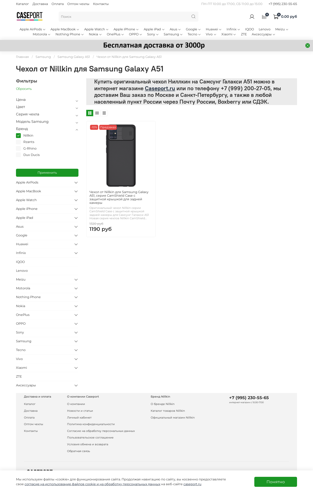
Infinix (233, 29)
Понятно (275, 481)
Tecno (194, 34)
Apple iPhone (126, 29)
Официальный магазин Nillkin (173, 417)
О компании (76, 404)
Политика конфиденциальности (91, 424)
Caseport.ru (160, 88)
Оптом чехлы (78, 4)
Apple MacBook (65, 29)
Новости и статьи (80, 411)
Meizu (282, 29)
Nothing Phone (69, 34)
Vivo (211, 34)
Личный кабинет (79, 417)
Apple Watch (96, 29)
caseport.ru (192, 484)
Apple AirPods (33, 29)
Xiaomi (228, 34)
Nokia (95, 34)
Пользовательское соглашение (90, 437)
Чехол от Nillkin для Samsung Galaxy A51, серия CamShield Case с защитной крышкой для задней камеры (119, 197)
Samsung (173, 34)
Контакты (101, 4)
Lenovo (264, 29)
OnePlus (115, 34)
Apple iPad (154, 29)
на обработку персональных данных (130, 484)
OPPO (135, 34)
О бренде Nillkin (162, 404)
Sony (153, 34)
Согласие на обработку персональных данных (101, 431)
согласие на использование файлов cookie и (62, 484)
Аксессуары (263, 34)
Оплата (58, 4)
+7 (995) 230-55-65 (282, 4)
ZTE (244, 34)
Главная (22, 57)
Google (193, 29)
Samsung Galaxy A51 (73, 57)
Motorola (42, 34)
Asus (175, 29)
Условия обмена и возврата (87, 444)
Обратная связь (78, 451)
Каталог (22, 4)
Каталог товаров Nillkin (168, 411)
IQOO (249, 29)
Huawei (214, 29)
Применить (47, 173)
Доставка (40, 4)
